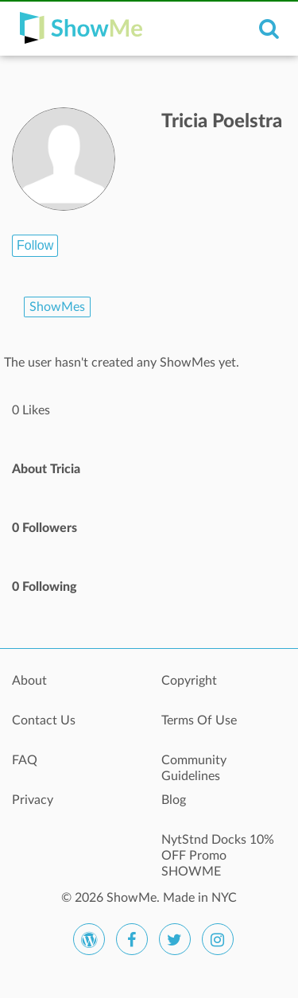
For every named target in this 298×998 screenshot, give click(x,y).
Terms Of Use (199, 720)
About (29, 680)
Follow (35, 245)
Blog (173, 800)
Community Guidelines (193, 768)
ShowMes (57, 307)
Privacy (32, 800)
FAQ (24, 760)
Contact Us (43, 720)
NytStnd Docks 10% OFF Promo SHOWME (217, 848)
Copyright (189, 680)
